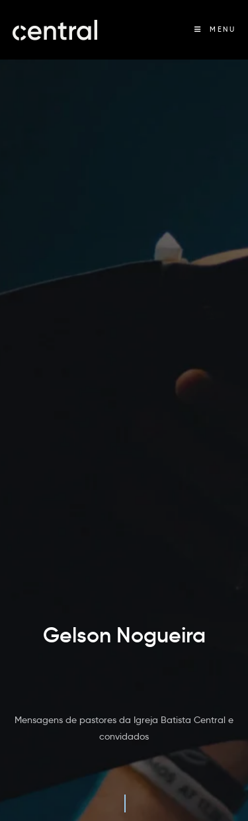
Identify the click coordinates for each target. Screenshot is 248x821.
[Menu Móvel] (214, 29)
